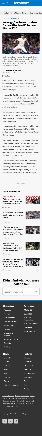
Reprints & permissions (25, 401)
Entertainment (29, 373)
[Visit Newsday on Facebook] (4, 421)
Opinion (7, 365)
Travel (26, 385)
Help (23, 404)
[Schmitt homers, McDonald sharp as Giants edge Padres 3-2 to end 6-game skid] (21, 249)
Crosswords (28, 365)
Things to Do (29, 369)
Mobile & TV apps (11, 339)
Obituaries (28, 361)
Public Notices (30, 331)
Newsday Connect (31, 324)
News (6, 373)
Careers (7, 329)
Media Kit (28, 310)
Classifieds (28, 327)
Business (7, 377)
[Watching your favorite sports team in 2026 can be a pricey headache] (21, 203)
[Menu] (6, 3)
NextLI (26, 389)
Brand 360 (28, 314)
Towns (6, 381)
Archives (7, 347)
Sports (5, 19)
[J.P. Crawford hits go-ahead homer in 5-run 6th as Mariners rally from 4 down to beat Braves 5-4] (21, 233)
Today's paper (9, 318)
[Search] (36, 292)
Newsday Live (9, 325)
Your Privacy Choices (12, 406)
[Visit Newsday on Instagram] (16, 421)
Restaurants (28, 377)
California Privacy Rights (16, 398)
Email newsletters (10, 321)
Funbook (27, 358)
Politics (7, 369)
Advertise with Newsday (11, 404)
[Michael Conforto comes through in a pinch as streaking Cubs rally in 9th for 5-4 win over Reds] (21, 265)
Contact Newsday (9, 401)
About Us (7, 310)
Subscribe (7, 314)
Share (6, 76)
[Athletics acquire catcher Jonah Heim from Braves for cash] (21, 218)
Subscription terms (22, 396)
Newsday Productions (28, 319)
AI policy (29, 404)
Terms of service (8, 396)
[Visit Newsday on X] (10, 421)
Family (26, 381)
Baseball (5, 13)
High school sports (11, 385)
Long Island (8, 358)
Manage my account (8, 334)
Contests (7, 343)
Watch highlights (20, 13)
